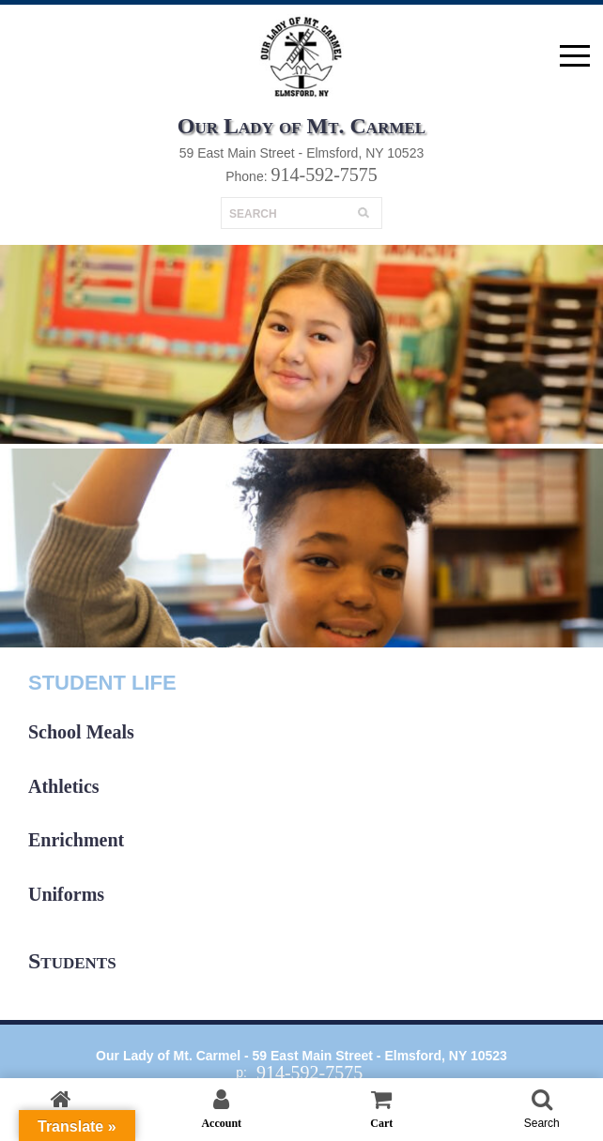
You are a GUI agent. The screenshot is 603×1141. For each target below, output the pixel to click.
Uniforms (66, 894)
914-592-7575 (324, 174)
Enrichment (76, 839)
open (575, 56)
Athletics (64, 786)
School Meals (81, 732)
